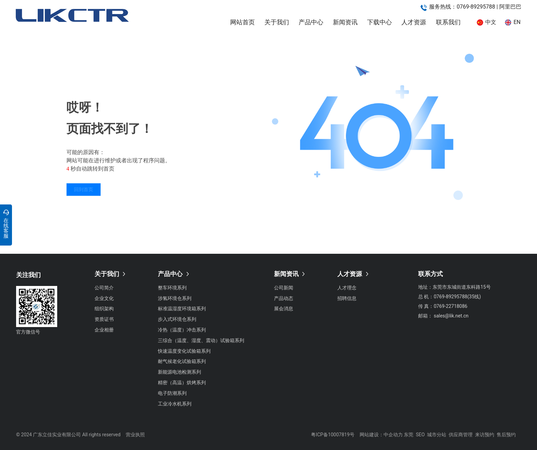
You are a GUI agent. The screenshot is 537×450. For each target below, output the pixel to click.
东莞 (408, 434)
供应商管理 (461, 434)
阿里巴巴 (510, 6)
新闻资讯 (345, 22)
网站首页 (242, 22)
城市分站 (436, 434)
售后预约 (506, 434)
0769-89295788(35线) (458, 296)
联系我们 (448, 22)
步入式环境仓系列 (177, 319)
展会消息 (283, 308)
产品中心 (311, 22)
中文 (490, 22)
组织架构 (104, 308)
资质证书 (104, 319)
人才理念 (347, 287)
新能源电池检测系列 (179, 372)
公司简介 (104, 287)
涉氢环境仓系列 (174, 298)
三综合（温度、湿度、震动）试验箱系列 (201, 340)
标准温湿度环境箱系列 (182, 308)
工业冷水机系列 (174, 404)
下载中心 (379, 22)
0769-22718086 (450, 306)
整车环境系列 (172, 287)
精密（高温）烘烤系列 (182, 382)
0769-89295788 (476, 6)
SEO (420, 434)
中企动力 (393, 434)
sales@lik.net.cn (451, 315)
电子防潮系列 (172, 393)
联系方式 (430, 273)
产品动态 (283, 298)
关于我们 (276, 22)
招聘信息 (347, 298)
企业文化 (104, 298)
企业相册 (104, 330)
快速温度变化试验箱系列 (184, 351)
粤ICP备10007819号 (332, 434)
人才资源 (413, 22)
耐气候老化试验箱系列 (182, 361)
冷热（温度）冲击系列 (182, 330)
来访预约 (484, 434)
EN (517, 22)
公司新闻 (283, 287)
